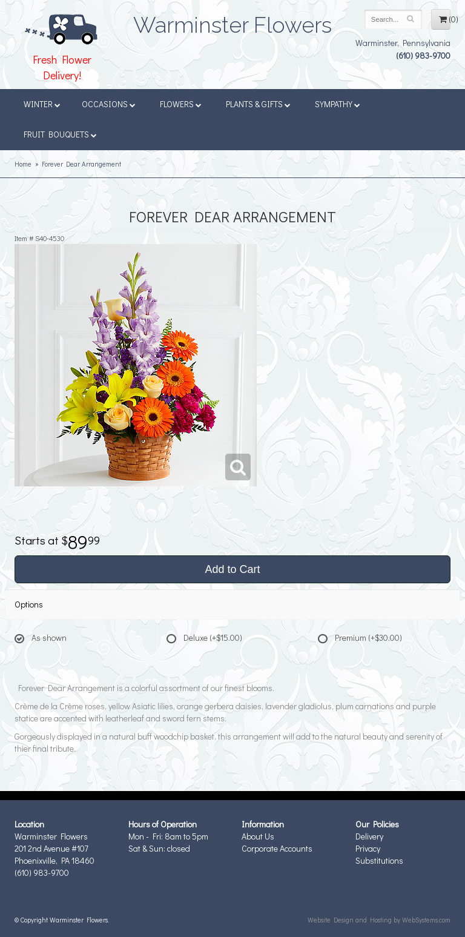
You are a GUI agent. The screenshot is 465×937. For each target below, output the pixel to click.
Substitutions (379, 860)
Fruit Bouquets (60, 134)
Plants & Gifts (258, 104)
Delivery (369, 836)
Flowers (181, 104)
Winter (42, 104)
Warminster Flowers (232, 21)
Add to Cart (232, 569)
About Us (258, 836)
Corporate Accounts (277, 848)
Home (23, 163)
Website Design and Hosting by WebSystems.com (379, 919)
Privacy (367, 848)
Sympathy (337, 104)
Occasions (109, 104)
